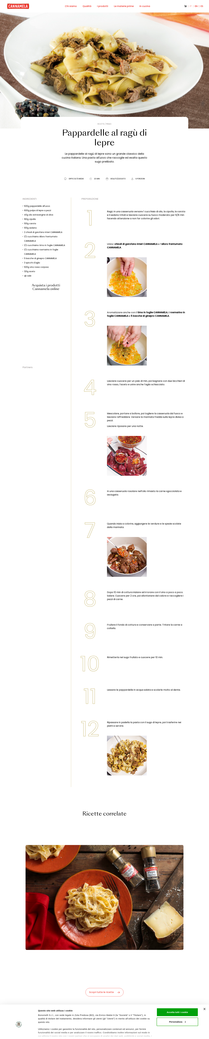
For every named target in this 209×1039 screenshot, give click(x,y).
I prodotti (102, 6)
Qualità (87, 6)
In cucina (144, 6)
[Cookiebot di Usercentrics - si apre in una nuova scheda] (18, 1033)
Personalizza (177, 1008)
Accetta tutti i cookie (177, 998)
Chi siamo (71, 6)
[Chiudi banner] (204, 995)
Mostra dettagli (46, 1033)
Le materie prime (124, 6)
